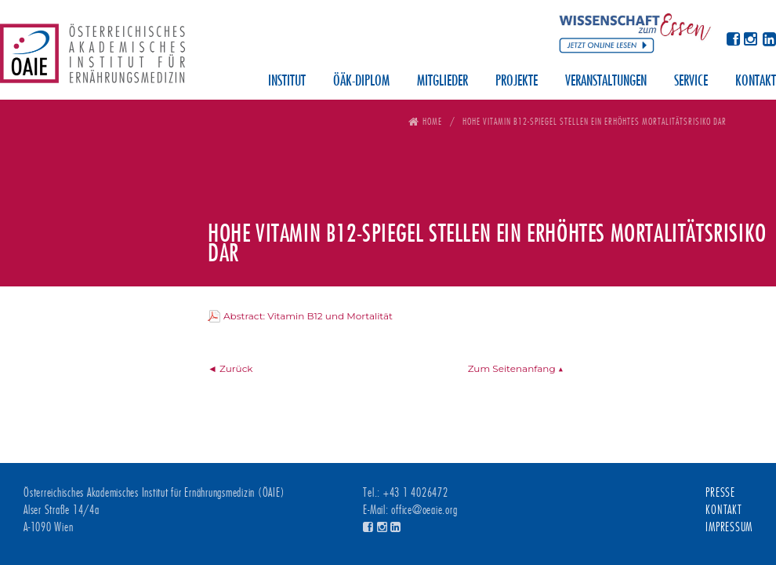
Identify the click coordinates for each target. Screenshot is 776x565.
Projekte (516, 82)
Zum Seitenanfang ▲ (516, 368)
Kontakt (755, 82)
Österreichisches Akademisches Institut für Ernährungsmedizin (92, 59)
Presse (720, 493)
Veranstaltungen (606, 82)
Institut (287, 82)
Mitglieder (442, 82)
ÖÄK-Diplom (361, 82)
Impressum (728, 527)
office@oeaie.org (424, 510)
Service (691, 82)
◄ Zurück (230, 368)
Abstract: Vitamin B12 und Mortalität (308, 316)
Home (432, 121)
